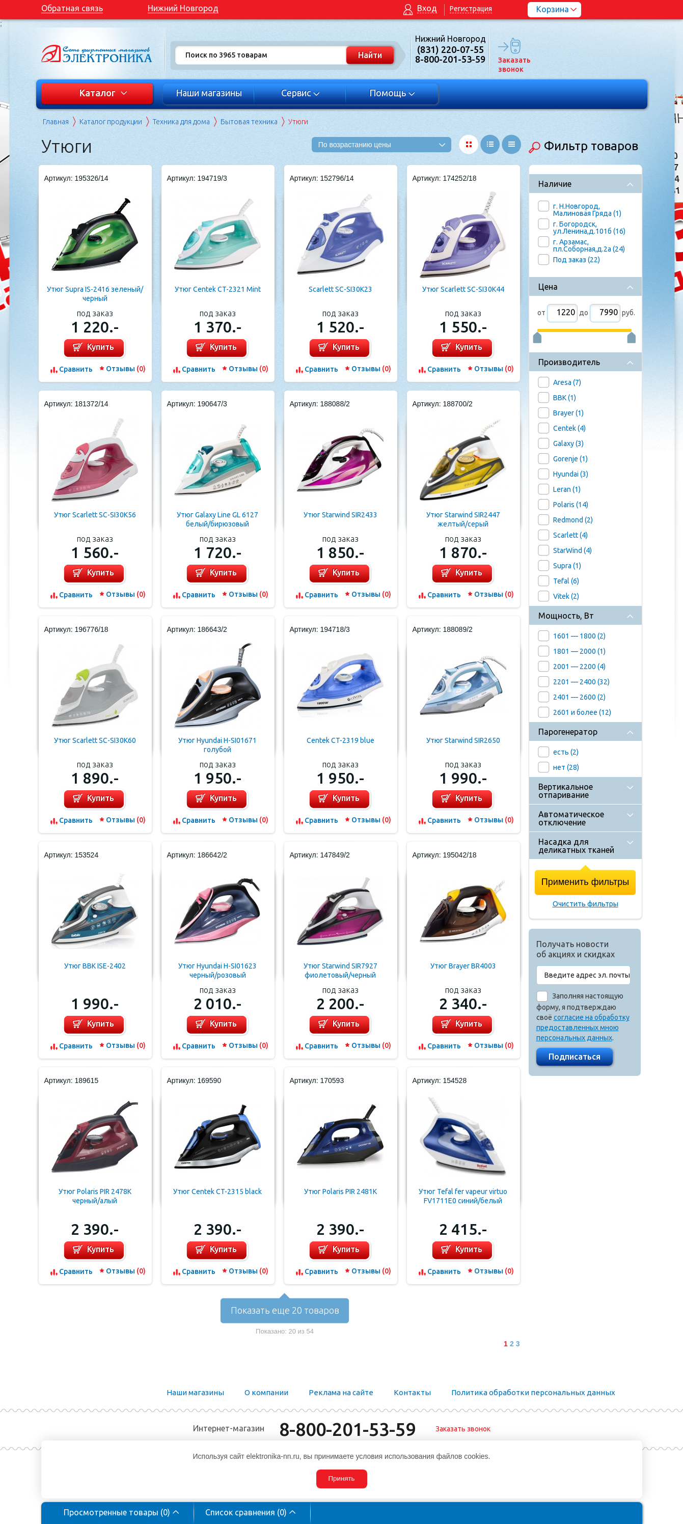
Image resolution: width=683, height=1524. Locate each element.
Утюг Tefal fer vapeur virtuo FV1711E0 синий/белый (463, 1196)
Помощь (392, 93)
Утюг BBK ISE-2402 (95, 966)
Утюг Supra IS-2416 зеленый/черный (95, 293)
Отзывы (126, 368)
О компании (266, 1392)
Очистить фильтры (585, 904)
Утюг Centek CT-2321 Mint (218, 289)
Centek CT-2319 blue (340, 740)
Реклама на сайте (341, 1392)
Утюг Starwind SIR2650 (463, 740)
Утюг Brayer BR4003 (463, 966)
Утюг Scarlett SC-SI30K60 (95, 740)
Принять (341, 1478)
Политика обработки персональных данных (533, 1392)
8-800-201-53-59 (347, 1429)
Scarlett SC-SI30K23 (340, 289)
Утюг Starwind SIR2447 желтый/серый (463, 519)
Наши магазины (209, 93)
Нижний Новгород (183, 8)
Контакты (412, 1392)
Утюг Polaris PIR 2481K (340, 1191)
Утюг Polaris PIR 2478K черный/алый (95, 1196)
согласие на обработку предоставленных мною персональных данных (583, 1027)
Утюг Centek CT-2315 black (217, 1191)
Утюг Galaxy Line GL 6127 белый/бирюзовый (217, 519)
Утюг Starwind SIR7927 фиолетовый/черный (340, 970)
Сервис (300, 93)
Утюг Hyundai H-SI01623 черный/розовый (217, 970)
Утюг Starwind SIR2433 (340, 515)
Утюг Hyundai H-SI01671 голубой (217, 745)
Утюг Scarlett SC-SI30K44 (463, 289)
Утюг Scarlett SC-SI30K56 (95, 515)
